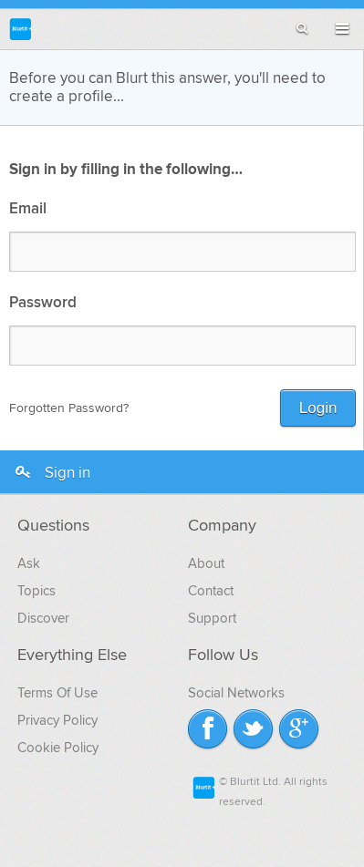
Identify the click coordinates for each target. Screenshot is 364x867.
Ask (28, 563)
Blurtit (20, 28)
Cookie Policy (58, 747)
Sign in (51, 473)
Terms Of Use (57, 693)
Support (212, 618)
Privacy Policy (57, 720)
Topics (36, 591)
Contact (211, 591)
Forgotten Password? (69, 408)
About (206, 563)
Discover (43, 618)
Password (43, 303)
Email (28, 209)
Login (318, 408)
